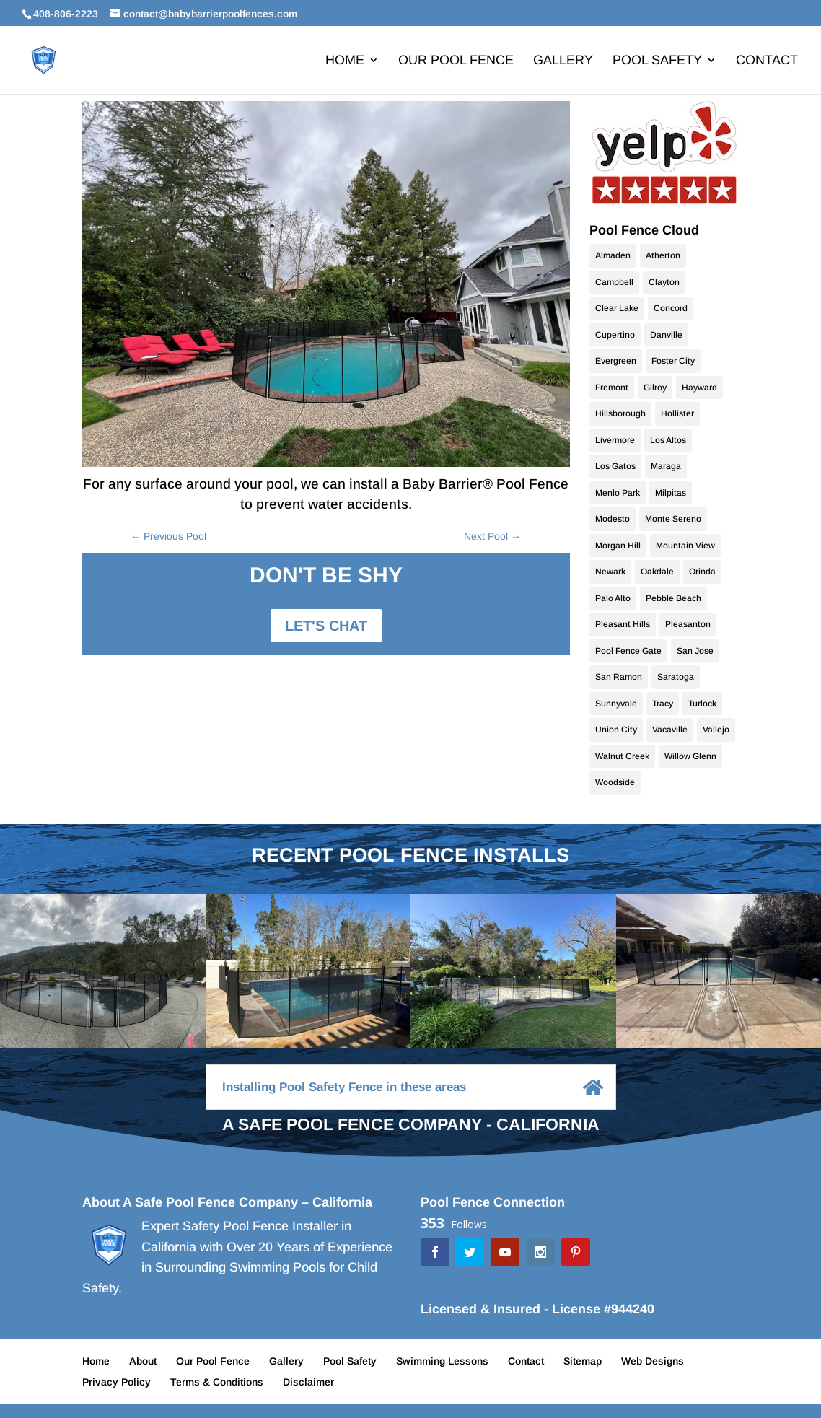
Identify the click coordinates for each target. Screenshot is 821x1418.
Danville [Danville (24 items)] (666, 335)
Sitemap (582, 1361)
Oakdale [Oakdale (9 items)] (657, 571)
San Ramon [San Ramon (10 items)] (618, 677)
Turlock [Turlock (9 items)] (702, 704)
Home (344, 61)
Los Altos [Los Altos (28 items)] (668, 440)
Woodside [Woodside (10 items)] (615, 782)
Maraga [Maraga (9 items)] (666, 466)
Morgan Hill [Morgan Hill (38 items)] (618, 545)
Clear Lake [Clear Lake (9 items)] (616, 308)
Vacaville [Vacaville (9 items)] (670, 730)
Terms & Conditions (216, 1382)
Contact (767, 61)
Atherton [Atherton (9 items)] (663, 255)
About (143, 1361)
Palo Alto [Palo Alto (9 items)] (613, 598)
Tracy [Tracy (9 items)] (662, 704)
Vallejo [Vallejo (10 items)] (716, 730)
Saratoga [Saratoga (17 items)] (675, 677)
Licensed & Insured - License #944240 (537, 1309)
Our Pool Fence (456, 61)
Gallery (563, 61)
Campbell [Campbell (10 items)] (614, 282)
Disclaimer (308, 1382)
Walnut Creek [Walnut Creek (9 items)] (622, 756)
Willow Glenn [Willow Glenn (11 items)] (690, 756)
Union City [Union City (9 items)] (616, 730)
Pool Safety (657, 61)
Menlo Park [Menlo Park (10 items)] (617, 493)
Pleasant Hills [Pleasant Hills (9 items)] (622, 624)
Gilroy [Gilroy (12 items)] (655, 387)
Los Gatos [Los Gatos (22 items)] (615, 466)
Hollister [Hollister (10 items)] (677, 413)
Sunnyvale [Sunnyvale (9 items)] (616, 704)
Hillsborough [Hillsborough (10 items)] (620, 413)
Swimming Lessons (442, 1361)
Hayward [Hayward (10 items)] (699, 387)
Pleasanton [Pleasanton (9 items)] (688, 624)
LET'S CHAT (326, 626)
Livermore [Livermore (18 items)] (615, 440)
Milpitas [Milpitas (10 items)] (670, 493)
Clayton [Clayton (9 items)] (664, 282)
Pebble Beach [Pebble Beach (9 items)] (673, 598)
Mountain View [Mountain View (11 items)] (685, 545)
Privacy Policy (116, 1382)
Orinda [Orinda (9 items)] (702, 571)
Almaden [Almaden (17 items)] (613, 255)
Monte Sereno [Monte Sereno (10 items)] (673, 519)
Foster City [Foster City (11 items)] (673, 361)
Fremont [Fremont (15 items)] (611, 387)
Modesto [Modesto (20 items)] (612, 519)
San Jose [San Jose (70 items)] (695, 651)
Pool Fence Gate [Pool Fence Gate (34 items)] (628, 651)
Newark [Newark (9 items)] (610, 571)
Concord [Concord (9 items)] (671, 308)
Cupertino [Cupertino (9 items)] (615, 335)
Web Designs (652, 1361)
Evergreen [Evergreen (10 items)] (615, 361)
